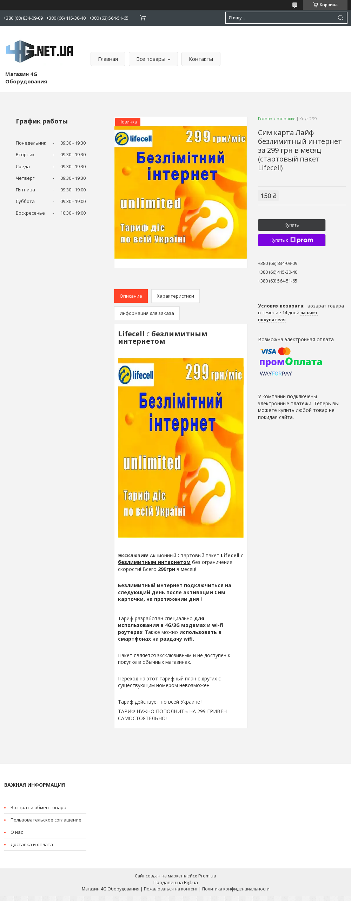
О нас (17, 832)
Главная (108, 58)
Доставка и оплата (32, 844)
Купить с (291, 240)
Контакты (201, 58)
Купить (291, 225)
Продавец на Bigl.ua (175, 882)
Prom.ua (207, 876)
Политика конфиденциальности (236, 889)
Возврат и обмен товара (38, 807)
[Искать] (340, 17)
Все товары (150, 58)
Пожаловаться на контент (171, 889)
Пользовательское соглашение (46, 820)
